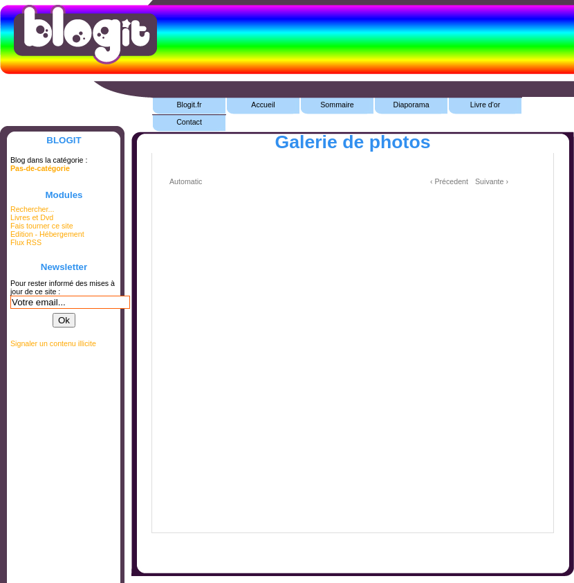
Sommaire (337, 104)
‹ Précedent (449, 181)
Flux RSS (25, 242)
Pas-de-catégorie (40, 168)
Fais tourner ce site (41, 226)
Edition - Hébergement (47, 234)
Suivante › (491, 181)
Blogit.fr (188, 104)
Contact (189, 122)
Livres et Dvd (31, 217)
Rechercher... (32, 209)
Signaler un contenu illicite (53, 343)
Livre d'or (485, 104)
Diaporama (411, 104)
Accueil (263, 104)
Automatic (185, 181)
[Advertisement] (353, 554)
